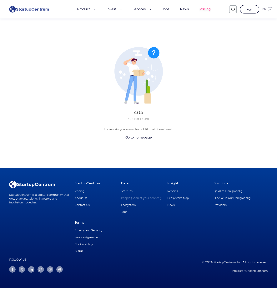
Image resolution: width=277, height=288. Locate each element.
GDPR (79, 251)
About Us (81, 198)
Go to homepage (138, 137)
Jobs (165, 9)
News (184, 9)
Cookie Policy (84, 244)
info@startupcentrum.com (250, 271)
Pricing (205, 9)
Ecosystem (128, 205)
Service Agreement (88, 237)
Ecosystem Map (178, 198)
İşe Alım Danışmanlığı (228, 191)
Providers (220, 205)
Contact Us (82, 205)
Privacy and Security (88, 230)
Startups (127, 191)
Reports (172, 191)
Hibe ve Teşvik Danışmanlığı (232, 198)
